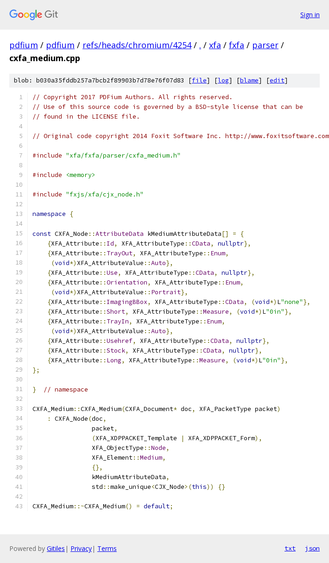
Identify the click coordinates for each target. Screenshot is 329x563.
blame (249, 80)
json (312, 548)
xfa (215, 45)
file (199, 80)
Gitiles (56, 548)
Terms (107, 548)
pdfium (23, 45)
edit (277, 80)
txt (290, 548)
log (223, 80)
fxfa (236, 45)
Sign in (310, 14)
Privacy (81, 548)
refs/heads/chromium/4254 (136, 45)
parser (265, 45)
